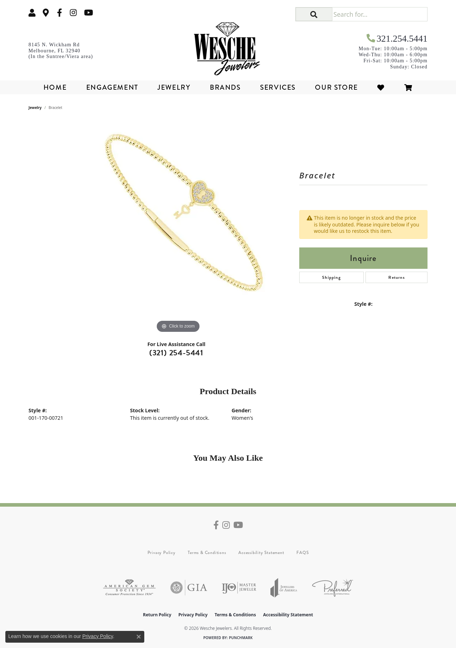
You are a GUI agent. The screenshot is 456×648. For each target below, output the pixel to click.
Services (278, 87)
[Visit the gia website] (188, 587)
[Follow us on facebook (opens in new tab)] (59, 12)
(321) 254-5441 (176, 353)
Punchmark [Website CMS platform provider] (241, 637)
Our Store (336, 87)
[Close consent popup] (138, 636)
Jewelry (173, 87)
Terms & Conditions (207, 552)
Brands (225, 87)
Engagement (112, 87)
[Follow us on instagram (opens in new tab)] (73, 12)
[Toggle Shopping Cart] (408, 87)
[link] (46, 12)
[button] (32, 12)
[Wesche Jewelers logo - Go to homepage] (228, 46)
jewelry (35, 107)
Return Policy (157, 615)
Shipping (331, 277)
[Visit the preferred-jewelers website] (332, 587)
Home (55, 87)
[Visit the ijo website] (239, 587)
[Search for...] (379, 14)
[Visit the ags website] (129, 588)
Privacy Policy (161, 552)
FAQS (302, 552)
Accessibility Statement (261, 552)
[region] (178, 228)
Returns (396, 277)
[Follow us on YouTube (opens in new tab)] (88, 12)
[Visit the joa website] (283, 587)
